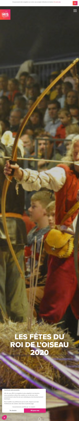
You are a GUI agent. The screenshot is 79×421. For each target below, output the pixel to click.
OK (75, 3)
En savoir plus (57, 2)
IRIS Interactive (5, 14)
